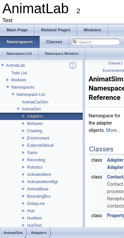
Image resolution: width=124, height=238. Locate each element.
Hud (30, 211)
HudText (34, 225)
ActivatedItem (39, 174)
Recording (36, 160)
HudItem (34, 218)
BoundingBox (39, 196)
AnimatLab (15, 65)
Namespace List (31, 94)
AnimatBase (38, 189)
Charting (34, 131)
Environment (38, 138)
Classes (114, 63)
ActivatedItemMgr (42, 181)
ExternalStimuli (40, 145)
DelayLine (36, 203)
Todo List (19, 73)
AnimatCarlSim (35, 102)
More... (113, 130)
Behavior (35, 123)
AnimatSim (31, 109)
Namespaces (22, 87)
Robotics (35, 167)
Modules (18, 80)
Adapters (35, 116)
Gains (32, 152)
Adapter (115, 160)
